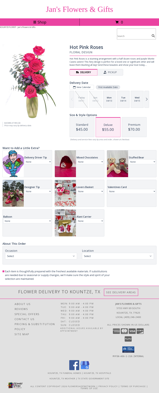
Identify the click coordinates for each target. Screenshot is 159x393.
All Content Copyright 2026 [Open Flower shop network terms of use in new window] (48, 386)
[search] (153, 36)
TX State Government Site (93, 378)
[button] (128, 349)
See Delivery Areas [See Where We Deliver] (121, 292)
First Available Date (108, 87)
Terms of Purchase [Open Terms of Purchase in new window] (133, 386)
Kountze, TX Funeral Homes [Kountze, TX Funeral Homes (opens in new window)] (64, 373)
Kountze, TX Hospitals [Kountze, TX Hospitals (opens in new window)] (97, 373)
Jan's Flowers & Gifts (79, 9)
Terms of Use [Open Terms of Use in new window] (89, 388)
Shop (39, 22)
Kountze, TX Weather (62, 378)
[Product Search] (133, 36)
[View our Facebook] (74, 369)
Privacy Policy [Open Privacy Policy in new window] (108, 386)
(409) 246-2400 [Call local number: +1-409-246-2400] (132, 317)
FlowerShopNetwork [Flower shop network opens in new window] (82, 386)
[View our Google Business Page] (85, 369)
